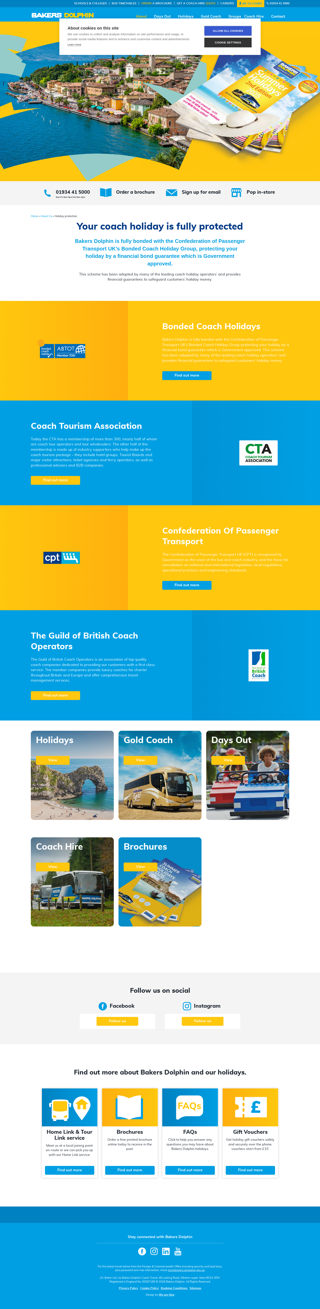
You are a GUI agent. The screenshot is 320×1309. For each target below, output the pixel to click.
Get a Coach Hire (196, 3)
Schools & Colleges (90, 3)
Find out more (187, 375)
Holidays (185, 16)
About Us (46, 216)
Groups (234, 16)
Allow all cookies (228, 30)
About (141, 16)
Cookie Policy (149, 1288)
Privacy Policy (128, 1288)
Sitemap (195, 1288)
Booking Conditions (174, 1288)
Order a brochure (135, 192)
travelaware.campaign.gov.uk (186, 1270)
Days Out (162, 16)
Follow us (117, 1021)
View (52, 760)
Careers (227, 3)
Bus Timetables (124, 3)
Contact (278, 16)
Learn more (74, 44)
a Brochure (156, 3)
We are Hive (166, 1294)
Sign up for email (201, 192)
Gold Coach (211, 16)
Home (34, 216)
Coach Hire (254, 16)
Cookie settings (228, 42)
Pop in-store (261, 192)
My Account (250, 3)
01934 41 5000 (277, 3)
